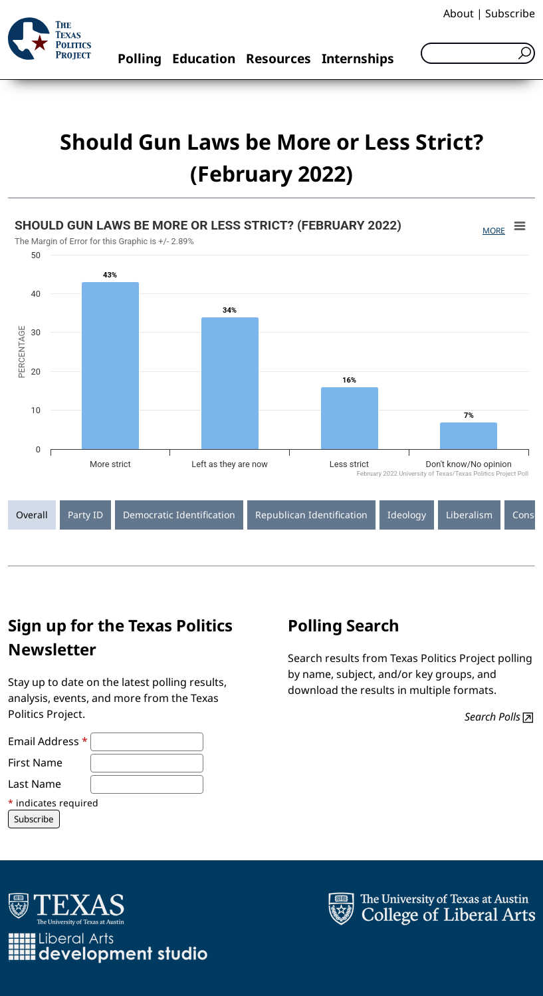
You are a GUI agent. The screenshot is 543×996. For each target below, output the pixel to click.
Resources (278, 58)
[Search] (478, 53)
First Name (35, 762)
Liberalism (469, 514)
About (458, 13)
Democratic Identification (179, 514)
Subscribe (510, 13)
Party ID (85, 514)
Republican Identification (311, 514)
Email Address (48, 741)
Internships (358, 58)
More (494, 230)
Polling (140, 58)
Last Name (34, 783)
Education (203, 58)
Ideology (406, 514)
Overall (32, 514)
